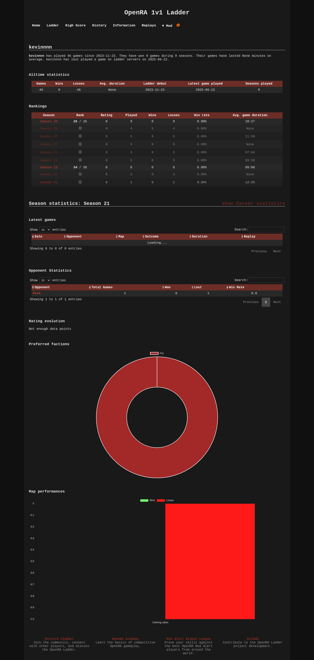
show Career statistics (253, 203)
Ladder (53, 25)
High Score (75, 25)
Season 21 (48, 182)
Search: (259, 229)
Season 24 (48, 160)
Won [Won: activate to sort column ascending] (168, 287)
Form (36, 293)
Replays (149, 25)
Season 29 (48, 129)
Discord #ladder (59, 639)
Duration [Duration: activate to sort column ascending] (199, 236)
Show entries (48, 230)
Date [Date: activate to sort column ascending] (38, 236)
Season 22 (48, 174)
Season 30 (48, 121)
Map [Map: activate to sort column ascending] (121, 236)
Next (277, 251)
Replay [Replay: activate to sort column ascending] (250, 236)
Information (124, 25)
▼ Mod (167, 26)
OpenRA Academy (125, 639)
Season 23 (48, 167)
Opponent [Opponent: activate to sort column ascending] (74, 236)
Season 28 (48, 136)
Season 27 (48, 144)
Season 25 (48, 152)
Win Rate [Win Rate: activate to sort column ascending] (236, 287)
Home (36, 25)
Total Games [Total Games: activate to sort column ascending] (102, 287)
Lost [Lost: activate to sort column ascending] (198, 287)
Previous (259, 251)
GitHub (253, 639)
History (99, 25)
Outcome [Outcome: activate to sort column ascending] (152, 236)
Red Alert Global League (188, 639)
